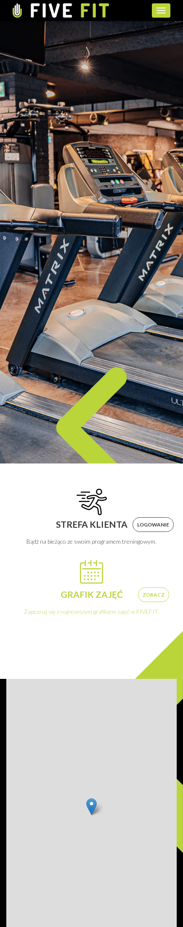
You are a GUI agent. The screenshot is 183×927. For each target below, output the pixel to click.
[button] (91, 806)
